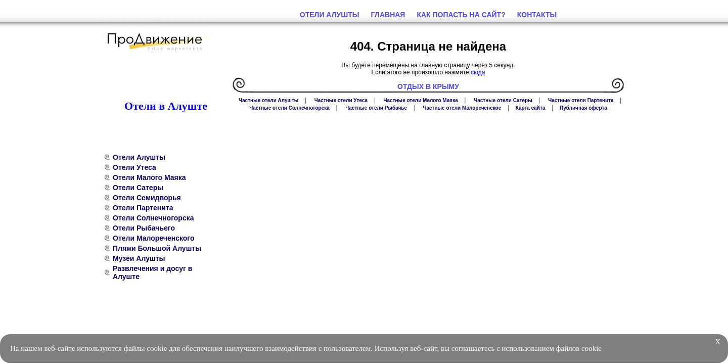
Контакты (537, 15)
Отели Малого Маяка (149, 177)
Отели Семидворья (147, 198)
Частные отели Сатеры (503, 100)
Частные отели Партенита (580, 100)
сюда (478, 72)
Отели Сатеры (138, 188)
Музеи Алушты (139, 258)
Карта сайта (530, 108)
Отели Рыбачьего (144, 228)
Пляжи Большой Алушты (157, 248)
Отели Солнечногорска (153, 218)
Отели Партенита (143, 208)
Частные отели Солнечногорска (289, 108)
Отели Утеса (134, 167)
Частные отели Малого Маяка (421, 100)
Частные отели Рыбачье (376, 108)
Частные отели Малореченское (462, 108)
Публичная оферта (583, 108)
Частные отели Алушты (268, 100)
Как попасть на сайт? (461, 15)
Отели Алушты (139, 157)
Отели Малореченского (154, 238)
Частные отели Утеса (341, 100)
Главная (388, 15)
